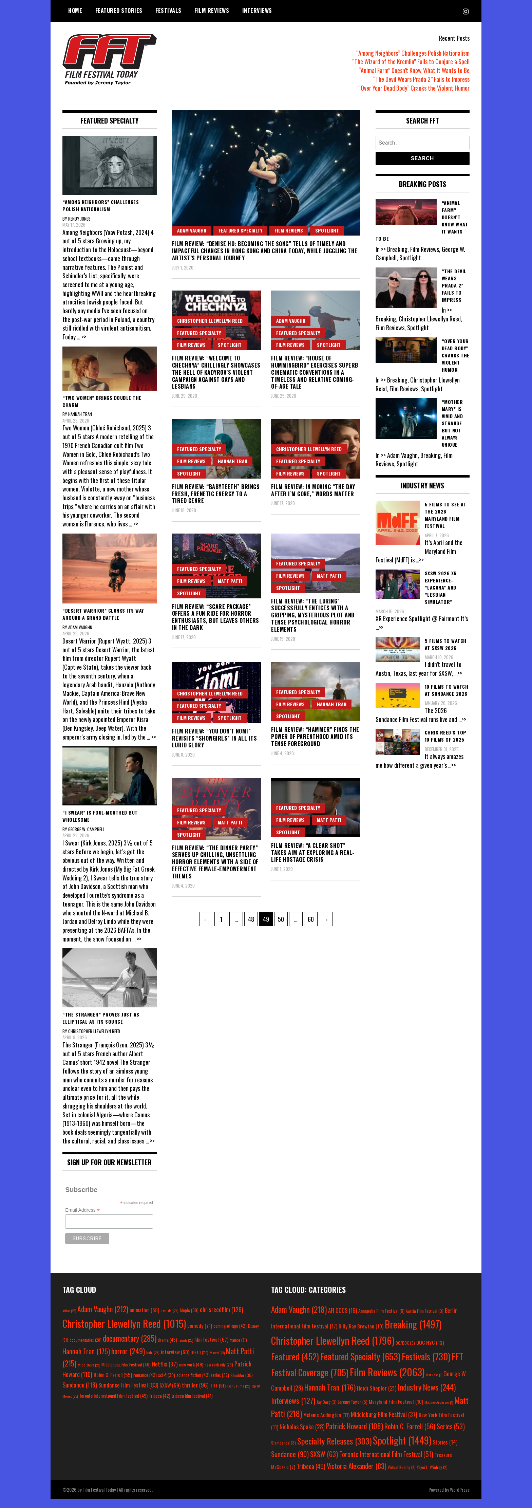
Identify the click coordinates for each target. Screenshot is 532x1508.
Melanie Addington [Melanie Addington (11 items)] (326, 1423)
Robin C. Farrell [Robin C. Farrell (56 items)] (409, 1435)
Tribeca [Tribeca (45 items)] (311, 1475)
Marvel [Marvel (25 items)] (217, 1361)
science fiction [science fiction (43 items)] (193, 1383)
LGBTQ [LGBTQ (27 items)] (199, 1361)
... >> (82, 336)
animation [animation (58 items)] (144, 1318)
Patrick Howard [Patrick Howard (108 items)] (354, 1434)
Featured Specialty (240, 230)
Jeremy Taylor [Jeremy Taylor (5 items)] (352, 1410)
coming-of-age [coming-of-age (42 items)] (230, 1334)
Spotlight (327, 230)
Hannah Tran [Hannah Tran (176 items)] (330, 1396)
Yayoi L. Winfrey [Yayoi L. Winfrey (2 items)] (432, 1476)
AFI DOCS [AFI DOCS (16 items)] (342, 1319)
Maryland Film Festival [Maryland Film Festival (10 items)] (396, 1410)
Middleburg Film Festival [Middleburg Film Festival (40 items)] (126, 1373)
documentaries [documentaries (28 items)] (85, 1348)
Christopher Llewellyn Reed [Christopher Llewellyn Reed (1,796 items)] (332, 1349)
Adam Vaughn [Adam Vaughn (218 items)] (299, 1318)
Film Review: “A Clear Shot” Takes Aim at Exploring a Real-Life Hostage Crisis (312, 852)
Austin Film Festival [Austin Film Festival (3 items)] (424, 1320)
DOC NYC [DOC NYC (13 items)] (430, 1351)
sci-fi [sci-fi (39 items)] (166, 1384)
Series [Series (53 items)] (451, 1435)
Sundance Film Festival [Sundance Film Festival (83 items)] (128, 1394)
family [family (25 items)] (185, 1348)
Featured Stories (118, 10)
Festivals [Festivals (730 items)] (426, 1365)
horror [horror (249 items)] (128, 1359)
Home (75, 10)
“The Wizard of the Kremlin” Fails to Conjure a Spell (411, 61)
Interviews (257, 10)
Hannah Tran (232, 461)
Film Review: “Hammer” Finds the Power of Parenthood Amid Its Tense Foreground (315, 736)
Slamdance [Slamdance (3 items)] (283, 1451)
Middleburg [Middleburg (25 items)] (89, 1373)
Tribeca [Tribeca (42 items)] (159, 1404)
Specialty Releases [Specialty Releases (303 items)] (334, 1450)
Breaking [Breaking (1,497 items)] (413, 1333)
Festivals (168, 10)
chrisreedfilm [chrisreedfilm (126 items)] (221, 1318)
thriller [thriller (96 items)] (195, 1393)
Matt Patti (230, 580)
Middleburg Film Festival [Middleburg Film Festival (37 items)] (384, 1422)
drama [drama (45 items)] (167, 1348)
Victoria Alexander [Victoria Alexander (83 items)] (356, 1474)
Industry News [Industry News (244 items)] (427, 1396)
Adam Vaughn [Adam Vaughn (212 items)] (102, 1317)
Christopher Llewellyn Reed (210, 320)
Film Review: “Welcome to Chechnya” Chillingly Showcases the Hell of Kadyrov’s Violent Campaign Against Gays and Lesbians (216, 372)
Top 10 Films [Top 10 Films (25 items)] (238, 1394)
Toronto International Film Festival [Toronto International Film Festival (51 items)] (386, 1463)
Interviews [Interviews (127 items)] (293, 1409)
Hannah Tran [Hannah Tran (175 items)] (86, 1360)
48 (253, 918)
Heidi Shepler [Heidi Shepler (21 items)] (376, 1397)
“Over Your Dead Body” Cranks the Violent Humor (414, 87)
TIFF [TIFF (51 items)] (218, 1394)
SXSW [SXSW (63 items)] (324, 1463)
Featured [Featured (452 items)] (295, 1365)
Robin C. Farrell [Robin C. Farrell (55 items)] (113, 1383)
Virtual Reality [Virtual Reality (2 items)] (402, 1476)
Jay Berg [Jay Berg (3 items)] (327, 1411)
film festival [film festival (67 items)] (211, 1348)
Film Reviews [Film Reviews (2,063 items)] (387, 1380)
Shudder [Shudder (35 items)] (241, 1384)
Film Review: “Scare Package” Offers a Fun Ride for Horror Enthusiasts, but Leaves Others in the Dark (215, 617)
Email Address (82, 1219)
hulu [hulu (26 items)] (152, 1361)
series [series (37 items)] (220, 1384)
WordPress (460, 1498)
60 (312, 918)
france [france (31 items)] (238, 1348)
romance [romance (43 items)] (145, 1383)
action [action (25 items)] (69, 1319)
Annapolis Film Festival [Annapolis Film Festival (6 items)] (381, 1319)
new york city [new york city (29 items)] (219, 1373)
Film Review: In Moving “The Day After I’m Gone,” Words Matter (313, 490)
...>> (420, 559)
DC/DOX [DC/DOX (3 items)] (405, 1351)
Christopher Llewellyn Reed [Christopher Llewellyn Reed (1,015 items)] (124, 1332)
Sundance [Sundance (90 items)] (290, 1462)
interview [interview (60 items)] (175, 1360)
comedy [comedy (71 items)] (199, 1334)
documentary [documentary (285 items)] (129, 1347)
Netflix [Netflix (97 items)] (165, 1372)
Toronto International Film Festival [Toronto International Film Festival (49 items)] (113, 1404)
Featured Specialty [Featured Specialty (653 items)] (360, 1365)
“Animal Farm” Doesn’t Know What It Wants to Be (414, 70)
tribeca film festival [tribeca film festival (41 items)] (192, 1404)
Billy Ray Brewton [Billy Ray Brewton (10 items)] (361, 1335)
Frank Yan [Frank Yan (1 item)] (434, 1383)
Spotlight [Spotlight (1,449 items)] (402, 1449)
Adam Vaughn (191, 230)
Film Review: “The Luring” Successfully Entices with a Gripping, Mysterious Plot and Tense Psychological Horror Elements (313, 615)
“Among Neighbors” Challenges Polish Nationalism (413, 53)
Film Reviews (211, 10)
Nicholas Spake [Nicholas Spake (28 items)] (302, 1435)
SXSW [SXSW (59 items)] (169, 1394)
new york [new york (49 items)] (191, 1372)
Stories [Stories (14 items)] (445, 1451)
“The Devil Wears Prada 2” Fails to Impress (421, 79)
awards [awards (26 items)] (169, 1319)
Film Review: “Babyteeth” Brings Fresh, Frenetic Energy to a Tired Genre (216, 494)
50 (283, 918)
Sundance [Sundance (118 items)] (79, 1393)
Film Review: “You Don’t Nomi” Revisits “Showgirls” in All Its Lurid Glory (214, 738)
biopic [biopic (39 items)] (189, 1319)
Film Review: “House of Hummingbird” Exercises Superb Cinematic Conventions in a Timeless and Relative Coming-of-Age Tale (314, 372)
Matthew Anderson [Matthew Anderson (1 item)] (438, 1411)
